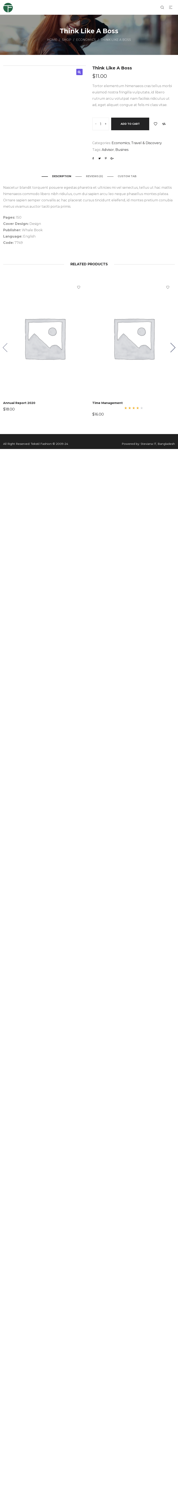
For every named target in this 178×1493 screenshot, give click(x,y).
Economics (86, 40)
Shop (66, 40)
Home (52, 40)
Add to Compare (164, 124)
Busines (121, 150)
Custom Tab (127, 176)
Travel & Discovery (146, 143)
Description (61, 176)
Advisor (108, 150)
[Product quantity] (100, 124)
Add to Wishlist (155, 124)
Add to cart (130, 123)
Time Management (108, 402)
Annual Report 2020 (19, 402)
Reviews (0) (94, 176)
